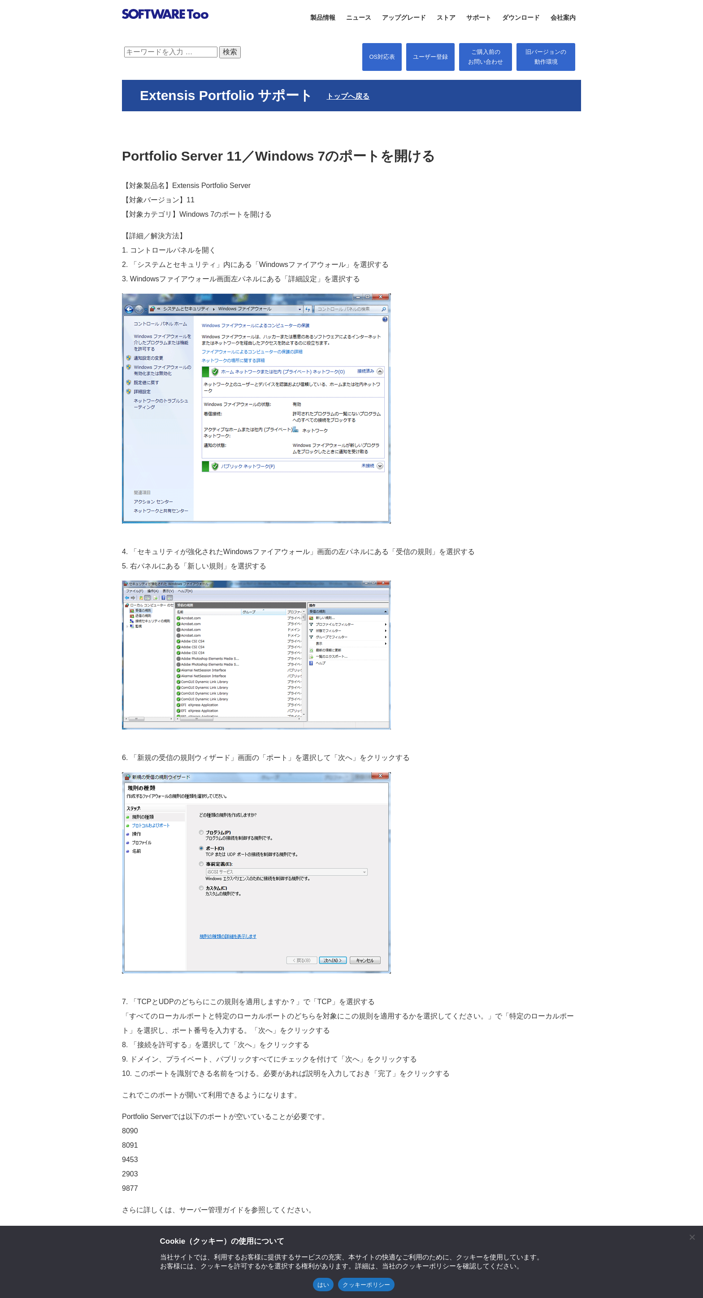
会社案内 (563, 17)
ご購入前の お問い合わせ (485, 56)
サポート (478, 17)
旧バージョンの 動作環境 (545, 56)
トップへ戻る (347, 96)
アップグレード (404, 17)
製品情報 (322, 17)
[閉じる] (691, 1236)
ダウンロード (521, 17)
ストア (446, 17)
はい (323, 1284)
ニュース (358, 17)
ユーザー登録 (430, 56)
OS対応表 (382, 56)
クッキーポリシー (366, 1284)
